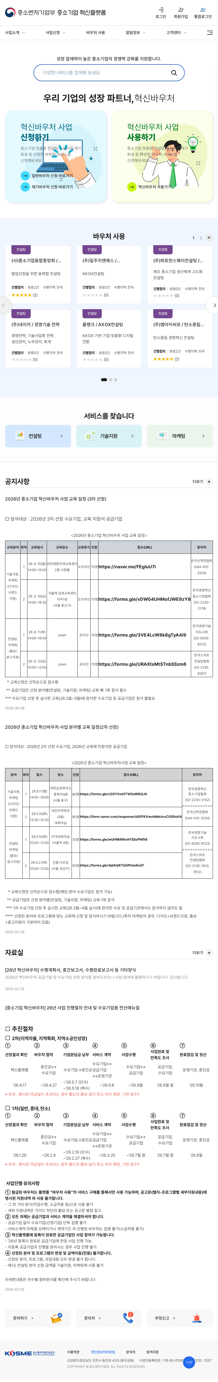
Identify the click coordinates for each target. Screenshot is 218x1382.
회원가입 (181, 16)
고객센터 (173, 32)
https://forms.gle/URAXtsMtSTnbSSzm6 (142, 664)
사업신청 (53, 32)
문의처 (130, 1352)
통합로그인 (203, 16)
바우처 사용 (95, 32)
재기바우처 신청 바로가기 (52, 187)
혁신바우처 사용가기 (154, 187)
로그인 (161, 16)
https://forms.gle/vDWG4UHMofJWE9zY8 (144, 599)
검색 (174, 73)
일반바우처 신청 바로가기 (52, 175)
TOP (189, 1362)
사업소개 (12, 32)
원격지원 (152, 1352)
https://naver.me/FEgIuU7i (127, 566)
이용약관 (73, 1352)
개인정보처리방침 (103, 1352)
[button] (104, 379)
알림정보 (133, 32)
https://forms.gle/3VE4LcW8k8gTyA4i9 (142, 635)
